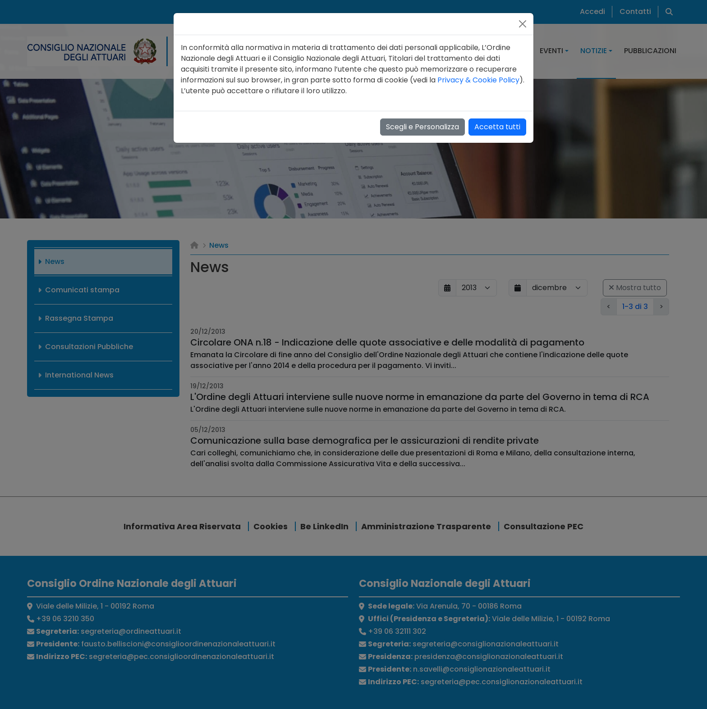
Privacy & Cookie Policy (478, 80)
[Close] (522, 24)
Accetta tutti (497, 127)
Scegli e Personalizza (422, 127)
